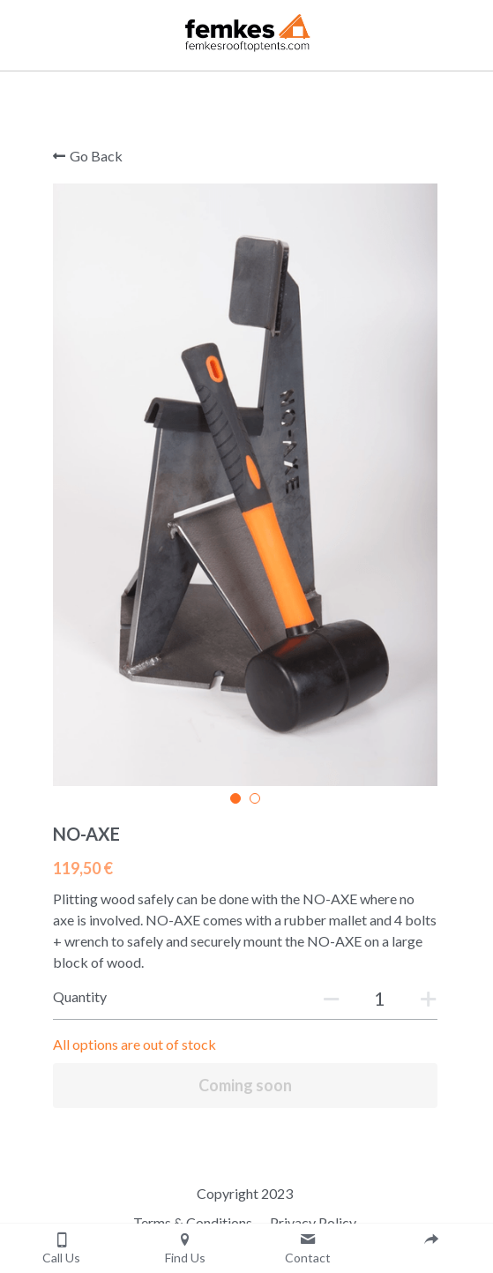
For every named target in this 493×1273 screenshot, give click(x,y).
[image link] (246, 28)
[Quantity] (383, 1003)
